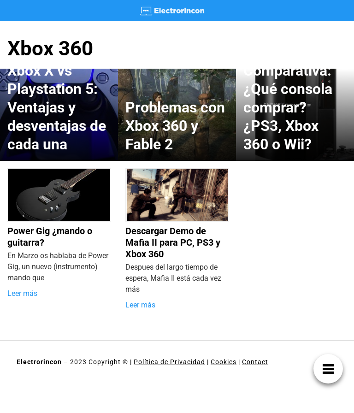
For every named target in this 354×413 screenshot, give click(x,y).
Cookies (223, 362)
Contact (255, 362)
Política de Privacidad (169, 362)
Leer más (22, 293)
